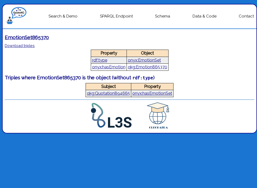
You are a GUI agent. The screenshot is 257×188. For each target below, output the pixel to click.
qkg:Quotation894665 (108, 93)
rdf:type (99, 60)
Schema (162, 16)
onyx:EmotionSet (144, 60)
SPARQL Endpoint (116, 16)
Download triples (20, 45)
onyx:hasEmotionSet (152, 93)
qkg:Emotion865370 (147, 66)
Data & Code (205, 16)
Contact (246, 16)
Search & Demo (63, 16)
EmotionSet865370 (27, 37)
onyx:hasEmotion (108, 66)
